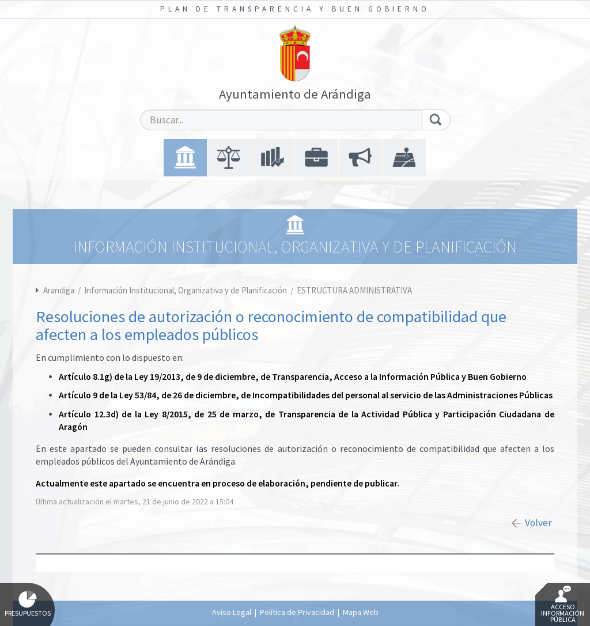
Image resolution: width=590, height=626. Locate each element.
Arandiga (58, 290)
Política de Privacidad (297, 612)
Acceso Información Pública (562, 605)
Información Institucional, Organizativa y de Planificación (186, 290)
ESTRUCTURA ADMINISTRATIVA (354, 290)
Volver (538, 522)
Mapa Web (361, 612)
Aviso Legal (231, 612)
